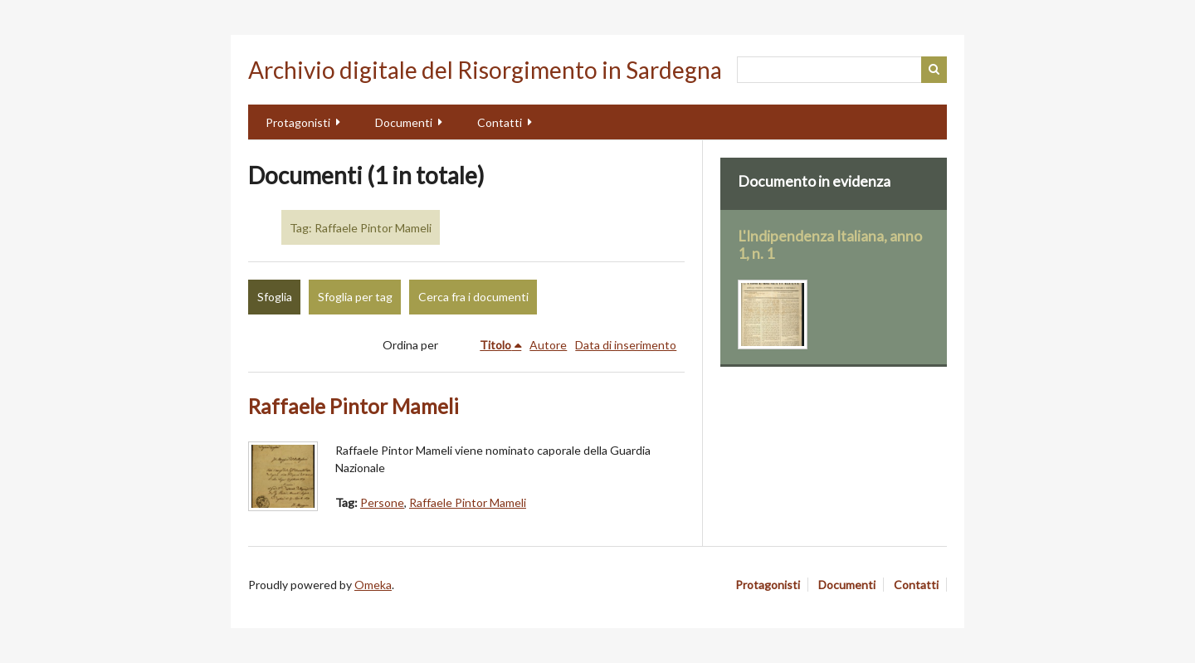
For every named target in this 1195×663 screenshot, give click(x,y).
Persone (382, 502)
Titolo (495, 345)
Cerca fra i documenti (473, 297)
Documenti (403, 122)
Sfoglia (274, 297)
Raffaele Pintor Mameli (353, 406)
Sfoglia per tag (355, 297)
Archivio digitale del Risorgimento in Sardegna (485, 70)
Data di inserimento (625, 345)
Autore (548, 345)
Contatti (499, 122)
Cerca (934, 69)
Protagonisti (298, 122)
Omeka (373, 585)
